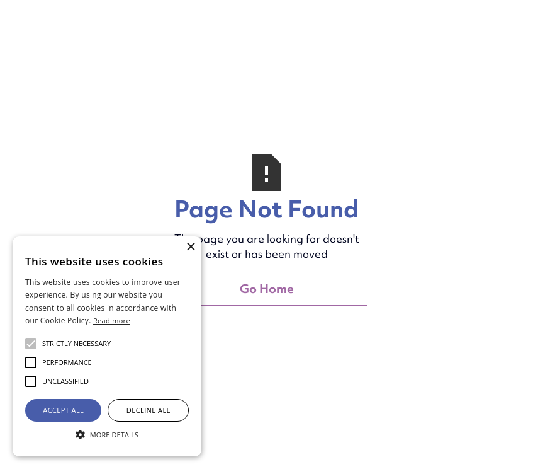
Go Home (267, 289)
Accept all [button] (63, 410)
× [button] (190, 247)
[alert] (107, 346)
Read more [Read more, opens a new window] (111, 320)
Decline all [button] (148, 410)
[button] (76, 343)
